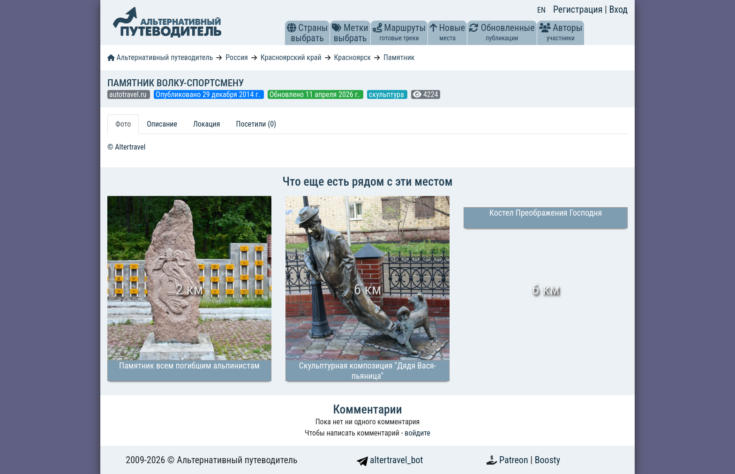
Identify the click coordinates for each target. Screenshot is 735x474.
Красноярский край (291, 57)
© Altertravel (126, 147)
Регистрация (579, 9)
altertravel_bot (390, 460)
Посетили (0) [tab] (256, 124)
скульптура (387, 94)
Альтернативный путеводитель (160, 57)
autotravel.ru (128, 94)
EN (541, 10)
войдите (417, 433)
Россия (236, 57)
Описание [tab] (162, 124)
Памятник (398, 57)
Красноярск (352, 57)
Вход (618, 9)
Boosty (547, 460)
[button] (291, 27)
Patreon (514, 460)
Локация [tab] (206, 124)
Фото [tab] (123, 124)
